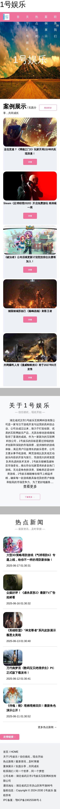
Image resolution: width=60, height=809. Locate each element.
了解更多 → (30, 497)
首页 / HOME (10, 751)
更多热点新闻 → (47, 727)
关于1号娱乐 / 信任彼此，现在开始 (23, 756)
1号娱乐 (13, 4)
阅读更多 (48, 108)
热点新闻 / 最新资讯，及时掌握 (21, 761)
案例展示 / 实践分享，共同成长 (21, 766)
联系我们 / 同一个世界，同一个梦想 (23, 771)
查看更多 (30, 486)
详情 (30, 162)
